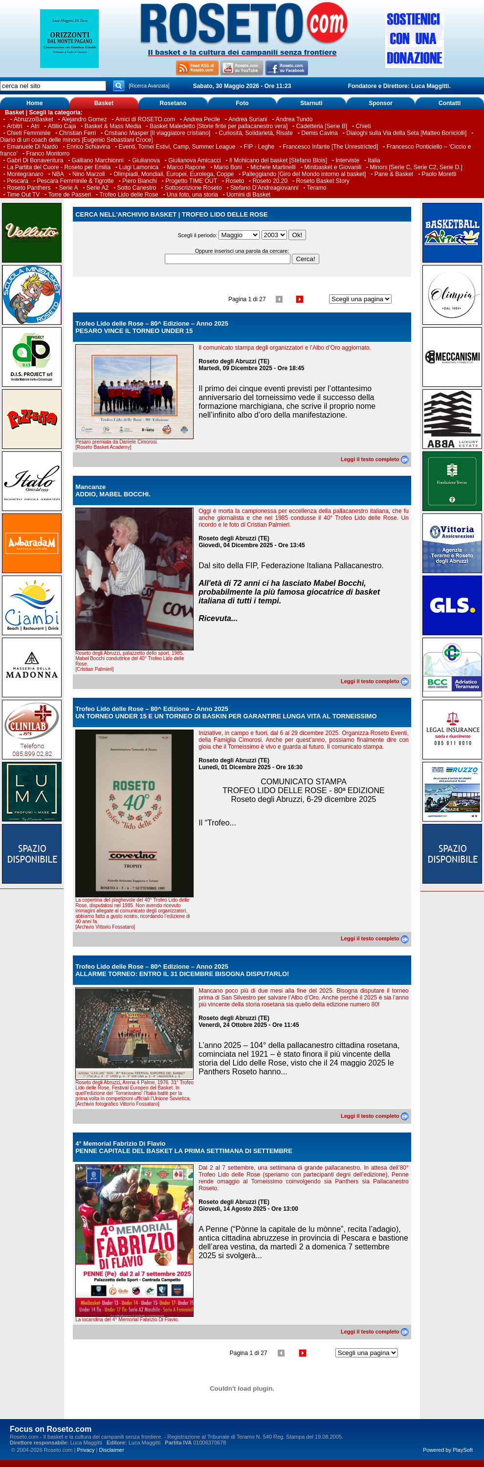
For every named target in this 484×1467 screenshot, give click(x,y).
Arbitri (14, 126)
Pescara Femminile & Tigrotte (75, 181)
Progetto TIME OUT (191, 181)
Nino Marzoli (88, 174)
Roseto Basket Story (322, 181)
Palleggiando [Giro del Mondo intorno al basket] (304, 174)
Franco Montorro (47, 153)
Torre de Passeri (69, 194)
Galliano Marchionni (98, 160)
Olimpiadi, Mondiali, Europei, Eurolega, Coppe (173, 174)
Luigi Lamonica (138, 167)
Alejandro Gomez (84, 119)
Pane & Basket (393, 174)
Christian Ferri (77, 133)
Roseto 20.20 (270, 181)
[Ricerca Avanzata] (149, 86)
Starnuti (311, 103)
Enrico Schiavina (88, 146)
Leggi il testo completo (375, 459)
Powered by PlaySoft (448, 1450)
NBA (58, 174)
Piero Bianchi (139, 181)
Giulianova (146, 160)
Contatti (450, 103)
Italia (374, 160)
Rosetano (173, 103)
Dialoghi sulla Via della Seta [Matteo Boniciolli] (406, 133)
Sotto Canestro (136, 187)
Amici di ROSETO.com (145, 119)
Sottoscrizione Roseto (193, 187)
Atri (35, 126)
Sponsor (381, 103)
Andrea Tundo (294, 119)
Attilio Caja (62, 126)
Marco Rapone (186, 167)
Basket (103, 103)
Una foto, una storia (192, 194)
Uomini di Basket (248, 194)
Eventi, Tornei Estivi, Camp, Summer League (177, 146)
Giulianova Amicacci (195, 160)
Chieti (363, 126)
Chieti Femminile (28, 133)
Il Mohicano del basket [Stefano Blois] (278, 160)
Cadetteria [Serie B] (322, 126)
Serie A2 (98, 187)
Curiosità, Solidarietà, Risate (256, 133)
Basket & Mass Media (113, 126)
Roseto (234, 181)
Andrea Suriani (247, 119)
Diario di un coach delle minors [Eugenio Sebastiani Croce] (76, 139)
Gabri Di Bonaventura (35, 160)
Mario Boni (228, 167)
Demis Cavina (319, 133)
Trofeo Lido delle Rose (128, 194)
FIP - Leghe (259, 146)
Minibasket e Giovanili (332, 167)
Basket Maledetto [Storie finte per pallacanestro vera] (218, 126)
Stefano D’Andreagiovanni (264, 187)
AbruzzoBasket (33, 119)
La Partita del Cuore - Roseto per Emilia (58, 167)
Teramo (317, 187)
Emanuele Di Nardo (32, 146)
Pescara (17, 181)
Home (34, 103)
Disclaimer (111, 1450)
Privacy (85, 1450)
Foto (242, 103)
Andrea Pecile (201, 119)
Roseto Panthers (28, 187)
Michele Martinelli (273, 167)
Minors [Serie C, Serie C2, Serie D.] (416, 167)
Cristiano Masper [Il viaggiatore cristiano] (157, 133)
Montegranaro (25, 174)
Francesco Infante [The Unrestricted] (330, 146)
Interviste (347, 160)
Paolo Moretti (439, 174)
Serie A (68, 187)
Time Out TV (23, 194)
